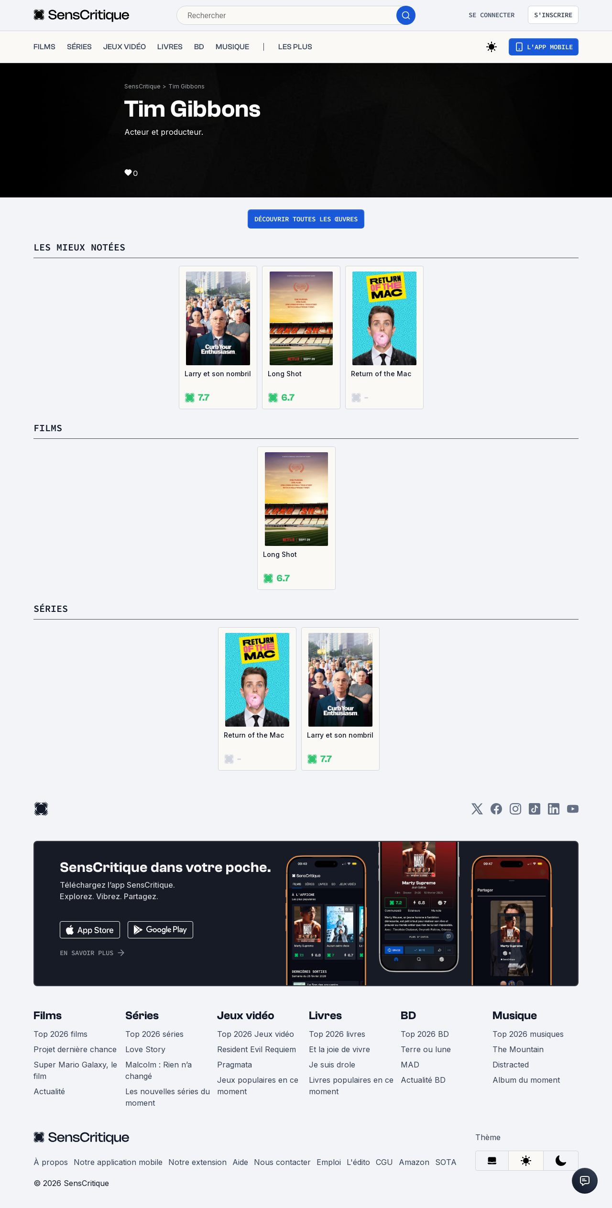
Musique (514, 1015)
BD (408, 1015)
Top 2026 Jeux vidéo (255, 1034)
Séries (142, 1015)
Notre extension (197, 1162)
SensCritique (142, 86)
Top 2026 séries (154, 1034)
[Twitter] (477, 812)
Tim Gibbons (186, 86)
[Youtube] (573, 812)
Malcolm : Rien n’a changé (158, 1070)
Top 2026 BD (425, 1034)
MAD (410, 1064)
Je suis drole (332, 1064)
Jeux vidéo (245, 1015)
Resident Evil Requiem (256, 1049)
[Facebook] (496, 812)
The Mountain (518, 1049)
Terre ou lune (426, 1049)
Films (47, 1015)
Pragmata (234, 1064)
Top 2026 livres (337, 1034)
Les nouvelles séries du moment (167, 1097)
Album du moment (526, 1080)
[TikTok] (534, 812)
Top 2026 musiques (528, 1034)
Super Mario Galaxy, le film (75, 1070)
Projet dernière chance (75, 1049)
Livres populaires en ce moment (351, 1085)
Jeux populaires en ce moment (257, 1085)
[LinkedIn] (553, 812)
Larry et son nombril (218, 374)
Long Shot (285, 374)
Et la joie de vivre (339, 1049)
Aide (240, 1162)
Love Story (145, 1049)
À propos (50, 1162)
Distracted (510, 1064)
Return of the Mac (381, 374)
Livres (325, 1015)
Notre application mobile (118, 1162)
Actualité (49, 1091)
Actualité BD (423, 1080)
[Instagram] (515, 812)
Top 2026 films (60, 1034)
